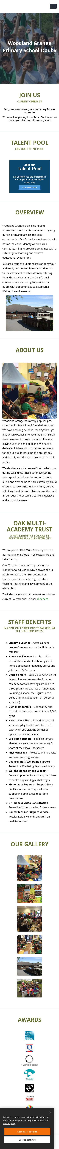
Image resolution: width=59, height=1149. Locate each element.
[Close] (50, 1112)
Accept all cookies (27, 1131)
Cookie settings (27, 1139)
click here (42, 599)
